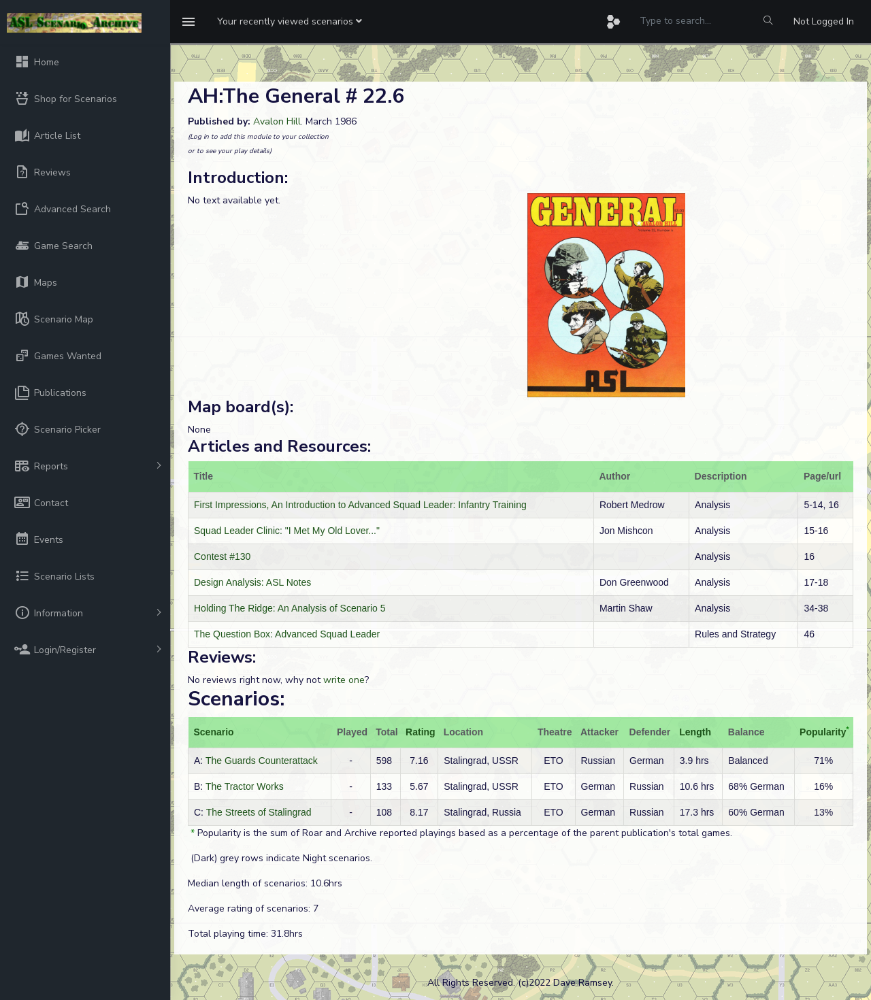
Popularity (823, 732)
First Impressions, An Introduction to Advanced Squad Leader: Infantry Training (360, 504)
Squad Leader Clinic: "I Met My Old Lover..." (287, 530)
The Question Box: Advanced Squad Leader (287, 634)
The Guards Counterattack (262, 760)
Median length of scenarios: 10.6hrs (265, 883)
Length (695, 732)
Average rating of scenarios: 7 (253, 908)
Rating (421, 732)
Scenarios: (236, 699)
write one (344, 679)
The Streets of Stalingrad (259, 812)
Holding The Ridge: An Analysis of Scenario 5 (289, 608)
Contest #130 (222, 556)
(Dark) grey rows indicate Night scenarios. (280, 858)
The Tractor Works (245, 786)
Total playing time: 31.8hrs (245, 933)
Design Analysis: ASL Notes (252, 582)
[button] (289, 22)
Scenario (214, 732)
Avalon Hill (277, 121)
